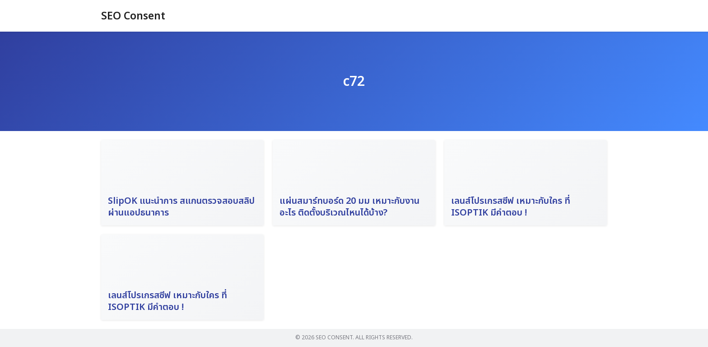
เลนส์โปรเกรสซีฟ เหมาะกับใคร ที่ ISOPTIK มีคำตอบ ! (510, 207)
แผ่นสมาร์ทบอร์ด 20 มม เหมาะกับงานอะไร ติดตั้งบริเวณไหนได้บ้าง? (349, 207)
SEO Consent (134, 16)
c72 (354, 81)
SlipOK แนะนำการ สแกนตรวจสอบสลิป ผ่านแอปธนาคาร (181, 207)
